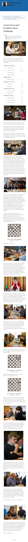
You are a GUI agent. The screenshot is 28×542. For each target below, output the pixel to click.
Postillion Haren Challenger (16, 37)
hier (24, 173)
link (12, 533)
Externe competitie (17, 36)
